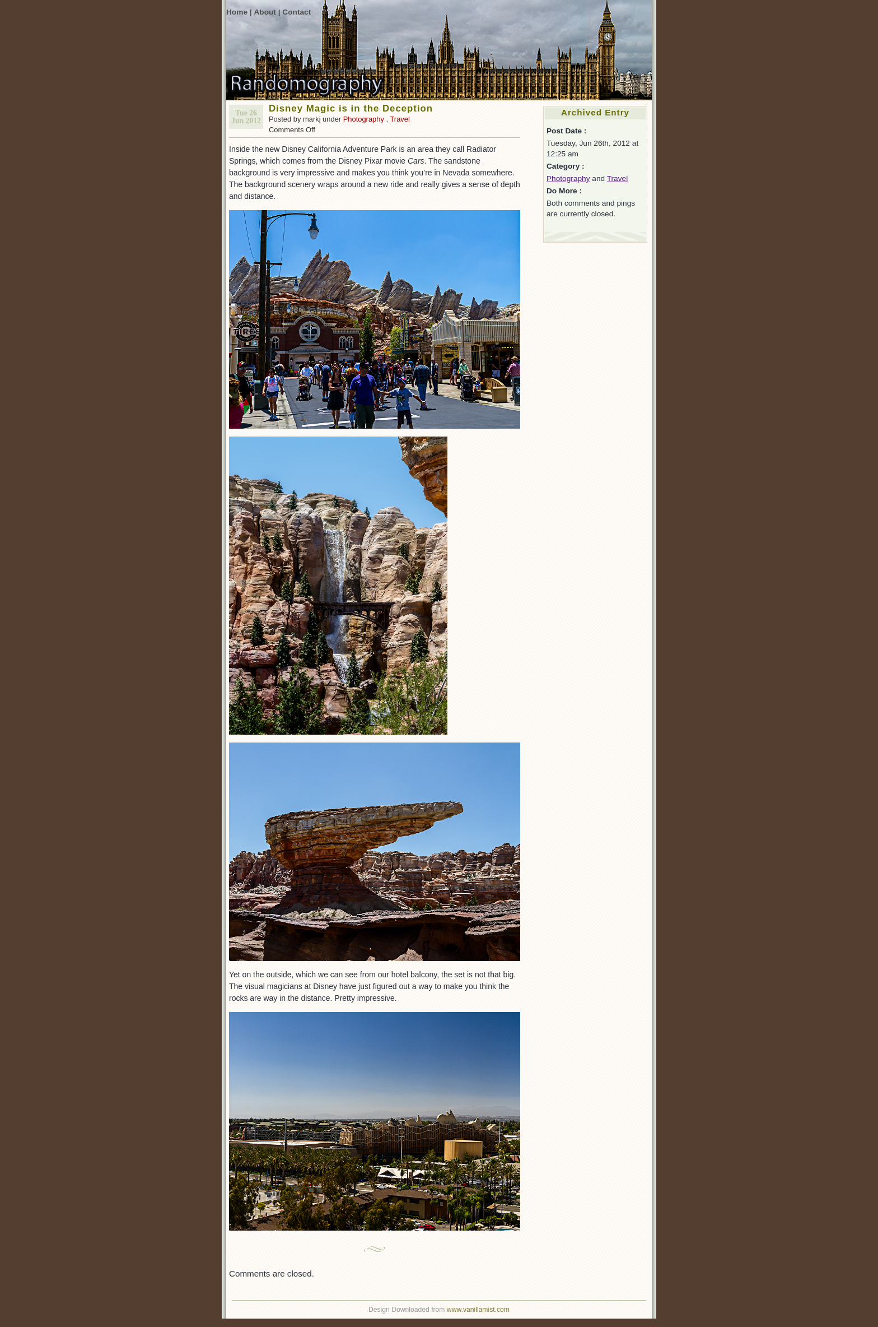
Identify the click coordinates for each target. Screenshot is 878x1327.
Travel (399, 119)
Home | (239, 12)
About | (267, 12)
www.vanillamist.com (478, 1310)
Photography (363, 119)
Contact (296, 12)
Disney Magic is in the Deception (351, 108)
